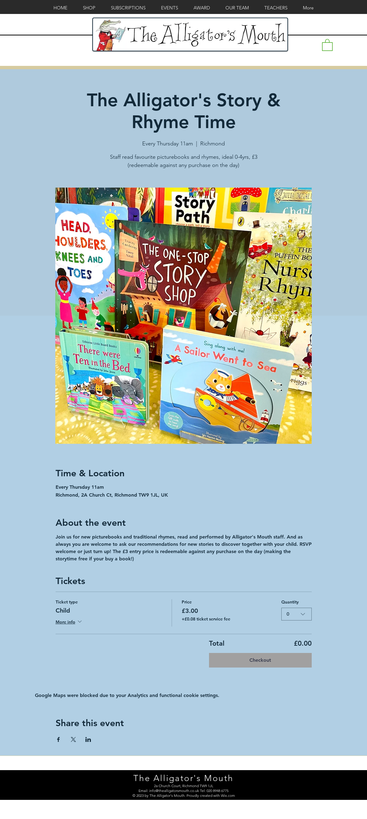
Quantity (290, 602)
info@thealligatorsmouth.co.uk (174, 790)
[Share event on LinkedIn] (88, 739)
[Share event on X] (73, 739)
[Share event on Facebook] (58, 739)
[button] (327, 44)
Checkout (260, 660)
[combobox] (296, 613)
